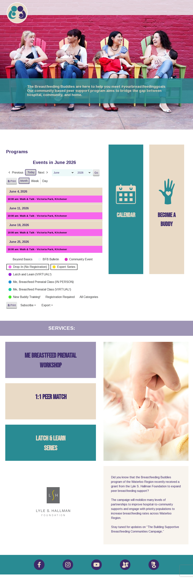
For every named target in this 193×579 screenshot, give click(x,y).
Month (24, 180)
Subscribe (28, 305)
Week (35, 181)
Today (31, 172)
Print (11, 181)
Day (45, 181)
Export (47, 305)
